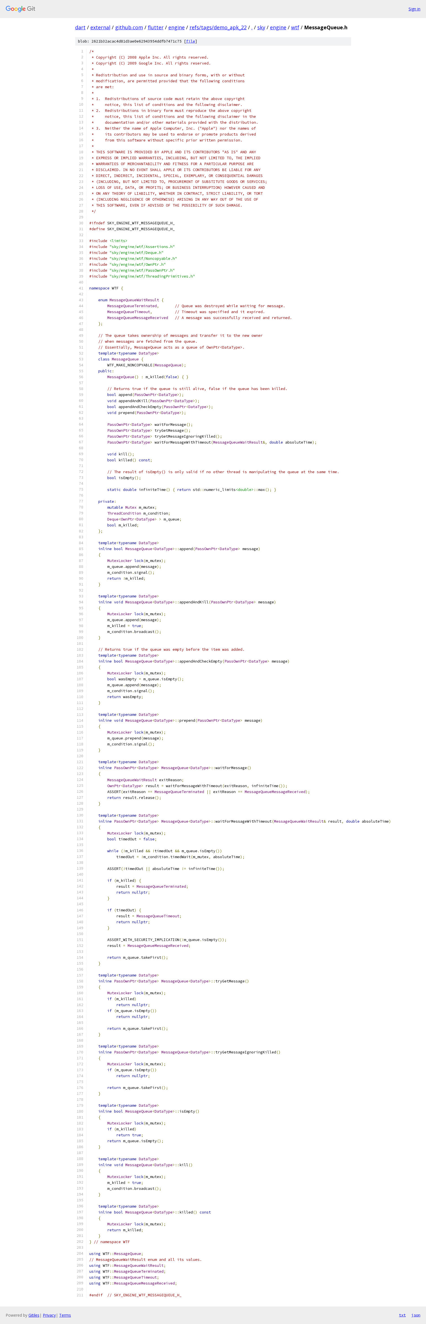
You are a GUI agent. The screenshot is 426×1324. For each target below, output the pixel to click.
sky (261, 27)
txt (402, 1315)
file (190, 41)
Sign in (414, 9)
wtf (295, 27)
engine (176, 27)
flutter (156, 27)
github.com (129, 27)
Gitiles (33, 1315)
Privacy (49, 1315)
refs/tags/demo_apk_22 (218, 27)
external (100, 27)
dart (80, 27)
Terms (65, 1315)
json (415, 1315)
